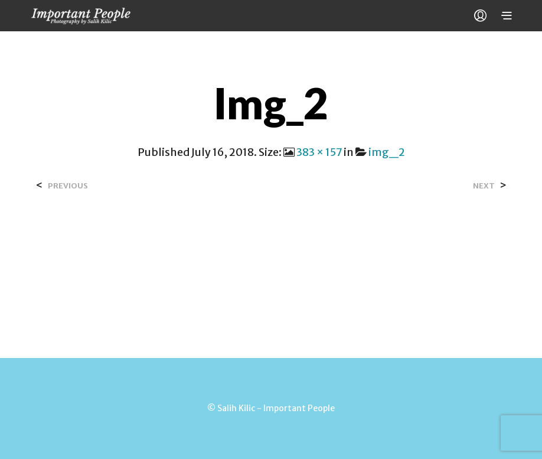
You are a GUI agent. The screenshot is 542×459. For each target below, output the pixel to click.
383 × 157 (319, 152)
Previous (68, 186)
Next (484, 186)
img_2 (386, 152)
